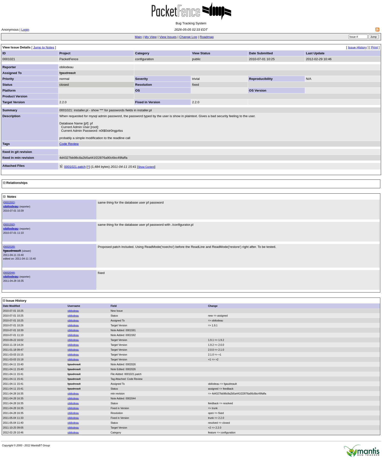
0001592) (9, 224)
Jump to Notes (43, 47)
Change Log (188, 37)
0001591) (9, 202)
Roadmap (207, 37)
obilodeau (11, 206)
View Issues (168, 37)
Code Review (69, 144)
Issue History (357, 47)
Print (374, 47)
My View (150, 37)
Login (25, 29)
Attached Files (13, 166)
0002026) (9, 246)
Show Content (146, 166)
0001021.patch (75, 167)
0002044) (9, 272)
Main (138, 37)
